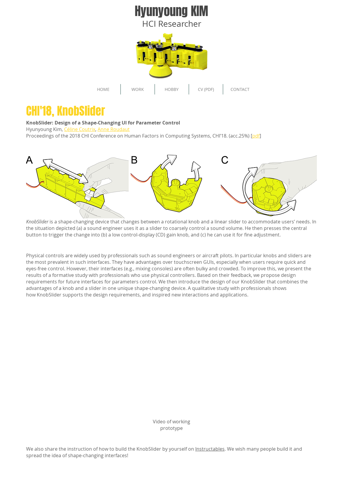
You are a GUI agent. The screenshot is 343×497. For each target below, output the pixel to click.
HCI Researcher (171, 23)
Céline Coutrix (79, 129)
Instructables (210, 449)
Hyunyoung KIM (171, 11)
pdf (256, 135)
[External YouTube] (171, 366)
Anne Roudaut (114, 129)
